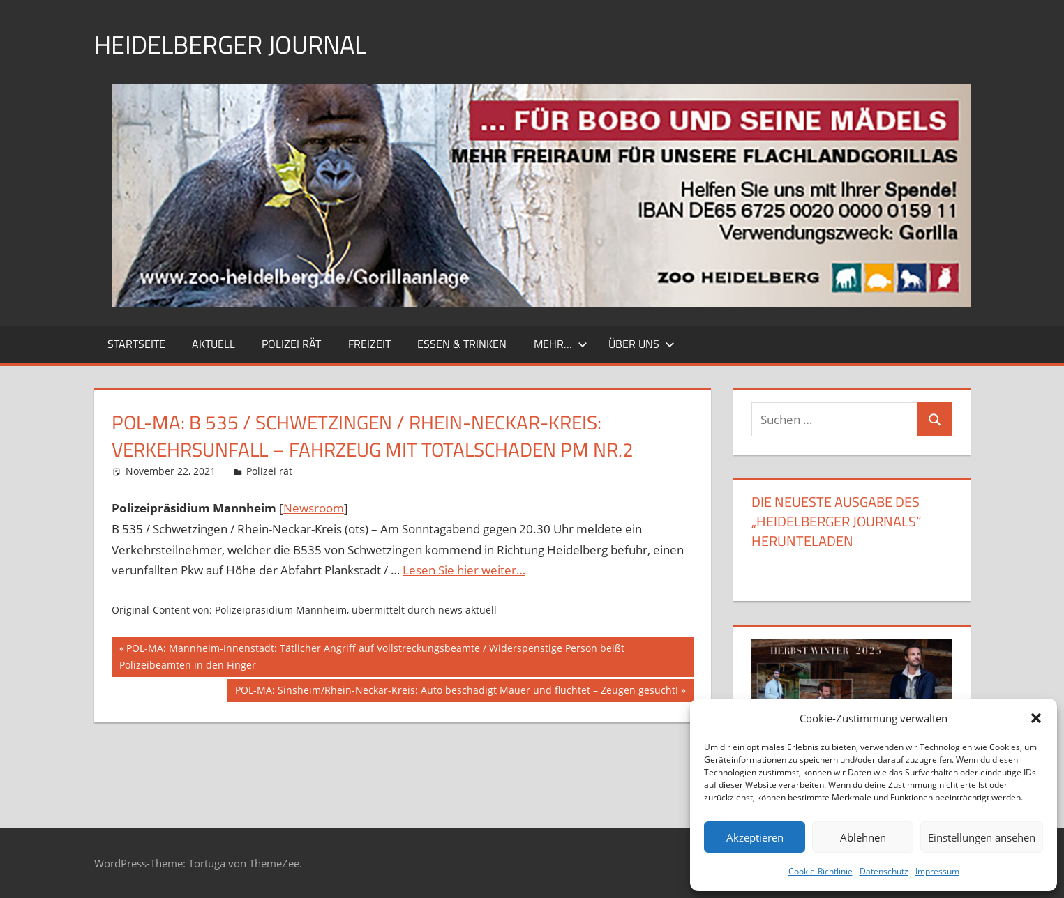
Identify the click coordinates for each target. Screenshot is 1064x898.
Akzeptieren (755, 837)
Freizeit (369, 343)
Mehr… (560, 343)
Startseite (136, 343)
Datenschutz (884, 871)
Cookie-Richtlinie (820, 871)
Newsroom (313, 508)
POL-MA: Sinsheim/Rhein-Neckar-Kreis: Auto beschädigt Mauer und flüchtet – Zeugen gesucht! (456, 691)
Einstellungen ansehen (981, 837)
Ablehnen (863, 837)
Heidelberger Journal (230, 44)
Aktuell (213, 343)
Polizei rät (291, 343)
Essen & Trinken (462, 343)
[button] (1036, 718)
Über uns (641, 343)
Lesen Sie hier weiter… (464, 570)
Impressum (937, 871)
